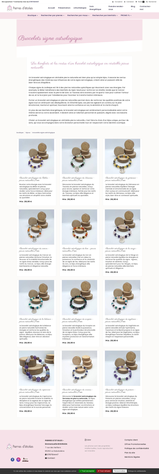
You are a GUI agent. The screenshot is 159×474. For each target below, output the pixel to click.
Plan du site (130, 452)
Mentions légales (132, 457)
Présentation (64, 8)
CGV (88, 440)
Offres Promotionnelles (135, 444)
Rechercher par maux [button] (78, 15)
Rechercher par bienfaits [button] (105, 15)
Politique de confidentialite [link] (137, 471)
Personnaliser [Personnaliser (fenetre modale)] (120, 471)
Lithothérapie (80, 8)
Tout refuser (104, 471)
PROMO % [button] (126, 15)
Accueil (51, 8)
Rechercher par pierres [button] (52, 15)
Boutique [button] (33, 15)
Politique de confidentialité (137, 448)
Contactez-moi (145, 8)
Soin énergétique (95, 8)
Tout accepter (87, 471)
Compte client (131, 440)
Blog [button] (133, 7)
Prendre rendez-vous (116, 8)
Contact (51, 458)
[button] (151, 2)
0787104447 (34, 2)
